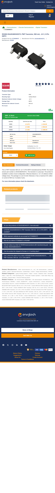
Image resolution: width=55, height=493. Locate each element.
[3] (42, 84)
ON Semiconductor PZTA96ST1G (41, 279)
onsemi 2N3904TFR (21, 281)
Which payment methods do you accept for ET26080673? (27, 236)
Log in (31, 14)
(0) (52, 84)
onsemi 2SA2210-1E (34, 281)
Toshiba (4, 271)
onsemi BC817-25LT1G (8, 283)
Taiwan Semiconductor (41, 271)
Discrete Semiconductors (26, 27)
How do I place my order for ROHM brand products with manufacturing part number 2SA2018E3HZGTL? (27, 246)
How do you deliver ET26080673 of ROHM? (27, 241)
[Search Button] (50, 11)
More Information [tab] (8, 165)
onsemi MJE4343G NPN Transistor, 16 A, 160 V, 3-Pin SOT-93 (17, 299)
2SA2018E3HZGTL (40, 38)
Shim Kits (9, 275)
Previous (5, 202)
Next (50, 202)
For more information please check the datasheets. (18, 181)
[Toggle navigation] (5, 22)
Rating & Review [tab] (36, 165)
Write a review (38, 85)
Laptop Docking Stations (21, 273)
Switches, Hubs (42, 273)
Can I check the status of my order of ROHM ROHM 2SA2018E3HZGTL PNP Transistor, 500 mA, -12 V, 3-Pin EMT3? (27, 256)
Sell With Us (27, 335)
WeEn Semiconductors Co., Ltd (26, 269)
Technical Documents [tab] (22, 165)
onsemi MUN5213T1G (30, 295)
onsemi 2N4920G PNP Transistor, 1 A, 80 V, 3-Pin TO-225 (37, 297)
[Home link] (3, 28)
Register (31, 16)
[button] (49, 16)
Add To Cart (30, 155)
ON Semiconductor (41, 269)
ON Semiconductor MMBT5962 (23, 279)
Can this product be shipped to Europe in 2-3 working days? (27, 251)
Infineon (50, 269)
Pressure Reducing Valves (23, 277)
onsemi (33, 271)
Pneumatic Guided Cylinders (32, 275)
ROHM (12, 40)
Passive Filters (11, 277)
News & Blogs (28, 330)
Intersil (9, 271)
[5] (48, 84)
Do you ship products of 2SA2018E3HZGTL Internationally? (27, 226)
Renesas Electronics (17, 271)
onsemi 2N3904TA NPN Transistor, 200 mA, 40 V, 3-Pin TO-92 (30, 287)
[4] (45, 84)
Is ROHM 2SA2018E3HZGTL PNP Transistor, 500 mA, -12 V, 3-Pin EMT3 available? (27, 231)
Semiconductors (12, 27)
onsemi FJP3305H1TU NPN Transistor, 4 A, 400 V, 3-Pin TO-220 (31, 283)
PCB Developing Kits (18, 275)
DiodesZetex (26, 271)
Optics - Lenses (33, 273)
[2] (39, 84)
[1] (36, 84)
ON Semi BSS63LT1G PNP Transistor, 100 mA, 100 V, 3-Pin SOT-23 (32, 291)
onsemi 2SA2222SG (46, 281)
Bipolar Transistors (41, 27)
